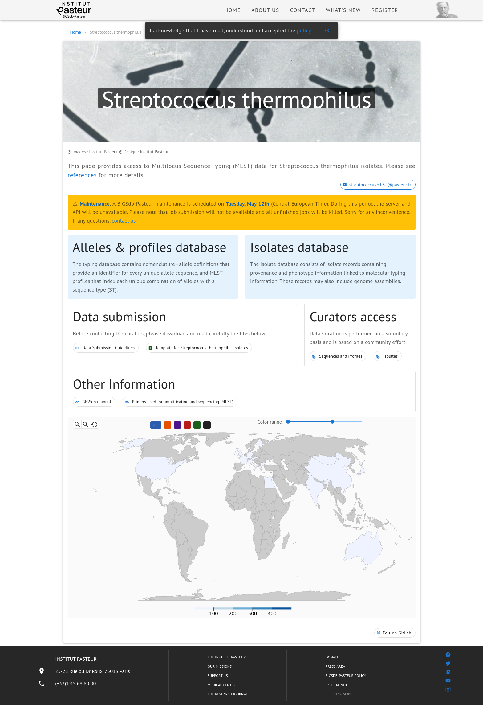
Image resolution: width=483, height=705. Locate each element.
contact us (124, 220)
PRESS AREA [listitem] (335, 666)
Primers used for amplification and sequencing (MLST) (180, 401)
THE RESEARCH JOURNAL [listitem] (228, 694)
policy (304, 30)
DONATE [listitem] (332, 657)
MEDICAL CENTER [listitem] (222, 684)
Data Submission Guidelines (106, 347)
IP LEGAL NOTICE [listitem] (339, 684)
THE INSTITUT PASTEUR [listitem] (227, 657)
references (82, 175)
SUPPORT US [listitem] (218, 675)
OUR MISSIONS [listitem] (220, 666)
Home (75, 32)
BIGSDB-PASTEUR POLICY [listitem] (346, 675)
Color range (270, 422)
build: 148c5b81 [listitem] (338, 694)
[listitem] (84, 671)
